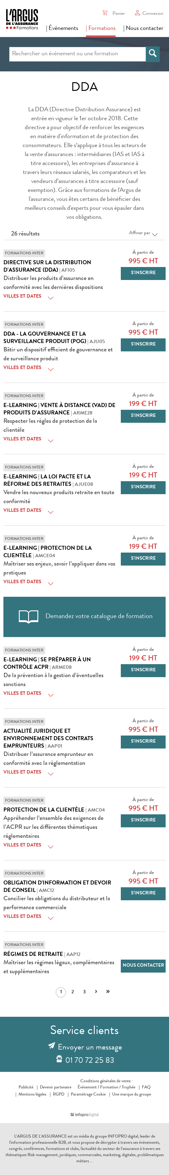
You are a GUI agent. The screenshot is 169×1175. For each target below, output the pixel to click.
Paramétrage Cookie (88, 1094)
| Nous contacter (143, 29)
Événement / (88, 1087)
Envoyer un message (90, 1048)
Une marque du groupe (130, 1094)
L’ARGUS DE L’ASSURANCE (40, 1137)
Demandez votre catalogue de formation (84, 616)
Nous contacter (143, 966)
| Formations (101, 29)
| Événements (62, 29)
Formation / (110, 1087)
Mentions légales (32, 1094)
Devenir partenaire (55, 1087)
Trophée (128, 1087)
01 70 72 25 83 (89, 1061)
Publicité (26, 1087)
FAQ (146, 1087)
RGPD (58, 1094)
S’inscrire (143, 273)
